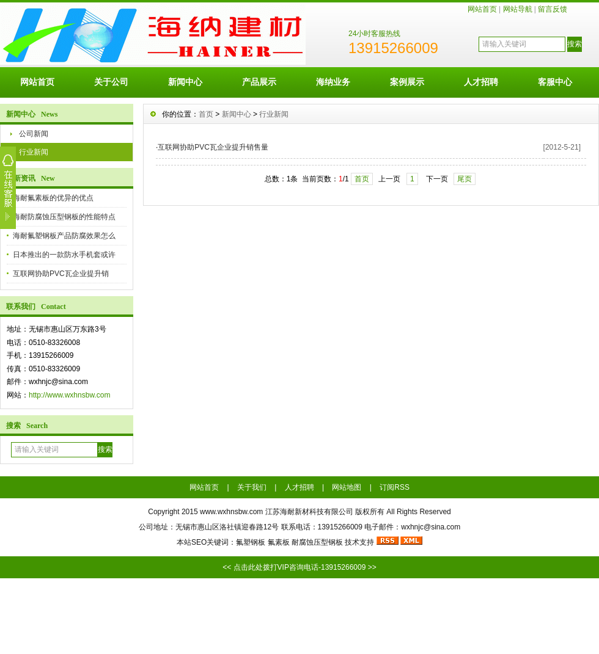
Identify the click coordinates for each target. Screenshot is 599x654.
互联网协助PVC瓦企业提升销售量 (213, 147)
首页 (206, 114)
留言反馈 (552, 9)
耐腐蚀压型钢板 (317, 542)
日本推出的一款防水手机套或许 (64, 254)
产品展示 (259, 82)
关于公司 (111, 82)
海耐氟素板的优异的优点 (53, 198)
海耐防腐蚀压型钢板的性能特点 (64, 217)
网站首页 (482, 9)
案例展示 (407, 82)
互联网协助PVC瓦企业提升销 (61, 273)
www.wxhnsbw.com (231, 511)
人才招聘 (481, 82)
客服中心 (555, 82)
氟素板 (279, 542)
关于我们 (251, 487)
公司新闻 (33, 133)
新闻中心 (185, 82)
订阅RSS (395, 487)
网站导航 (517, 9)
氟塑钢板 (250, 542)
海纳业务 (333, 82)
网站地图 (346, 487)
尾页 (464, 179)
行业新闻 (33, 152)
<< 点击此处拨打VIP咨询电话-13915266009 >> (299, 567)
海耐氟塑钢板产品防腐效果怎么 (64, 235)
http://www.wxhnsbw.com (69, 395)
